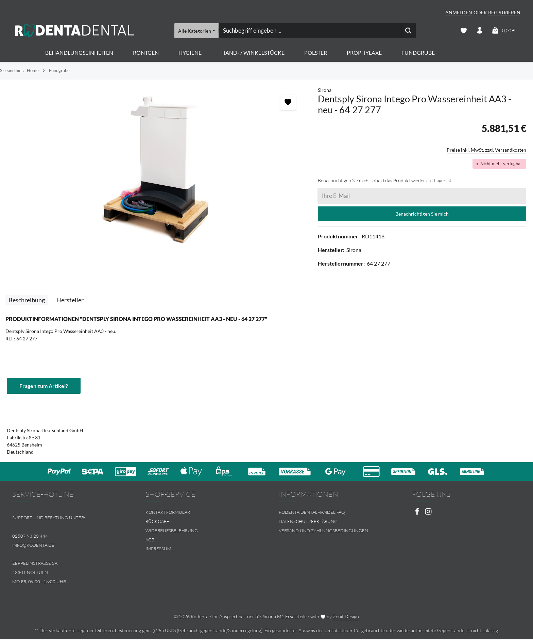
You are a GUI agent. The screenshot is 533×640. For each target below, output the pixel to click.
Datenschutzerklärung (308, 521)
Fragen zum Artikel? (43, 386)
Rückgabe (157, 521)
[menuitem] (199, 512)
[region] (155, 170)
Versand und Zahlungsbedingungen (323, 531)
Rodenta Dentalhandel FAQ (312, 512)
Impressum (158, 549)
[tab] (26, 300)
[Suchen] (408, 30)
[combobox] (309, 30)
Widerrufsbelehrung (171, 531)
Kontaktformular (167, 512)
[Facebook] (417, 514)
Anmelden (458, 12)
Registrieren (504, 12)
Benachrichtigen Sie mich (422, 214)
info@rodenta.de (33, 545)
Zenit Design (346, 617)
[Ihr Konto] (479, 30)
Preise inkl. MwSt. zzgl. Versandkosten (486, 150)
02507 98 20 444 (30, 536)
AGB (149, 540)
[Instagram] (428, 514)
